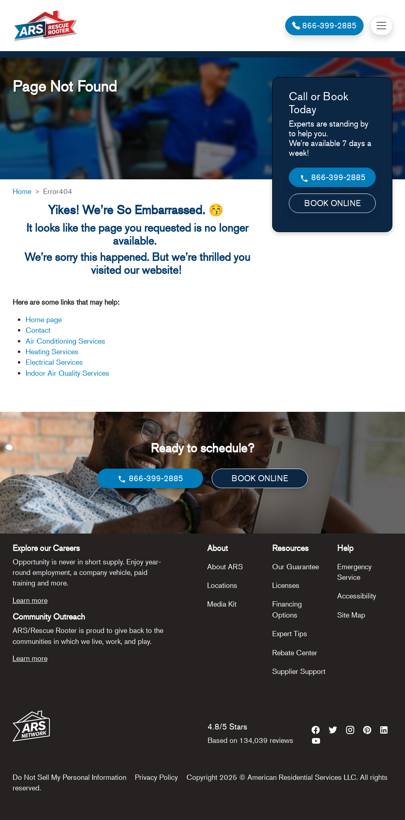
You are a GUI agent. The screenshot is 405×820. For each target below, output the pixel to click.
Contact (38, 329)
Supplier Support (298, 671)
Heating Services (52, 351)
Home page (45, 319)
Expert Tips (289, 633)
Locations (222, 585)
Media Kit (221, 603)
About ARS (225, 566)
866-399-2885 (332, 177)
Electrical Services (54, 361)
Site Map (351, 614)
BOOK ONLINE (332, 203)
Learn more (30, 600)
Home (22, 191)
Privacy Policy (156, 777)
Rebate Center (294, 652)
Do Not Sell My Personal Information (69, 777)
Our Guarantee (295, 566)
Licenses (285, 585)
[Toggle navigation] (381, 25)
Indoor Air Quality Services (67, 372)
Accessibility (356, 595)
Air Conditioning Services (65, 340)
